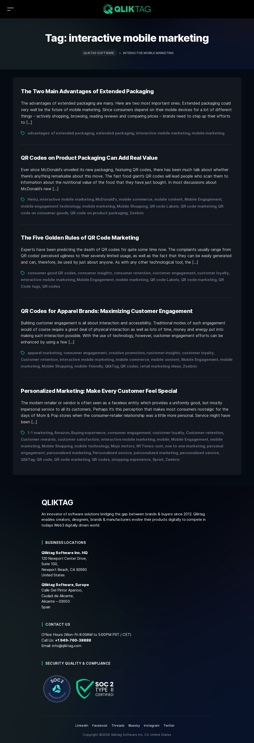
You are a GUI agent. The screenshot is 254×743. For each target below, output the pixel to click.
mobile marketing (208, 133)
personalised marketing (69, 452)
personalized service (199, 452)
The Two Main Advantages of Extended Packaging (87, 91)
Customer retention (39, 359)
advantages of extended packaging (61, 133)
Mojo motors (123, 446)
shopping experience (131, 459)
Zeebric (136, 213)
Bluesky (134, 725)
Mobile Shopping (132, 206)
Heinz (33, 199)
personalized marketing (156, 452)
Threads (118, 725)
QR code (44, 459)
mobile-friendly (88, 366)
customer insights (163, 352)
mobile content (168, 199)
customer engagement (174, 273)
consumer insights (95, 273)
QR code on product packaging (99, 213)
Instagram (151, 725)
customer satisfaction (78, 439)
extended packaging (115, 133)
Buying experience (88, 432)
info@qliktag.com (66, 645)
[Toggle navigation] (10, 9)
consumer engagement (85, 352)
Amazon (61, 432)
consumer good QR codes (52, 273)
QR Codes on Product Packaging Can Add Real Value (89, 158)
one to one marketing (185, 446)
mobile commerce (136, 199)
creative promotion (127, 352)
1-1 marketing (40, 432)
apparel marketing (45, 352)
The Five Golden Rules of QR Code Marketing (80, 237)
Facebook (99, 725)
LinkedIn (81, 725)
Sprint (158, 459)
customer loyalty (213, 273)
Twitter (169, 725)
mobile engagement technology (51, 206)
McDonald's (106, 199)
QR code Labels (164, 206)
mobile (163, 439)
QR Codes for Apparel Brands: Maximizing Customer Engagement (107, 311)
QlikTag (112, 366)
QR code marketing (199, 206)
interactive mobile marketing (163, 133)
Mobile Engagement (203, 199)
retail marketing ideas (160, 366)
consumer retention (132, 273)
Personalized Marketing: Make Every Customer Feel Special (99, 391)
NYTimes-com (149, 446)
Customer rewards (38, 439)
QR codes (51, 286)
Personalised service (112, 452)
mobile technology (91, 446)
